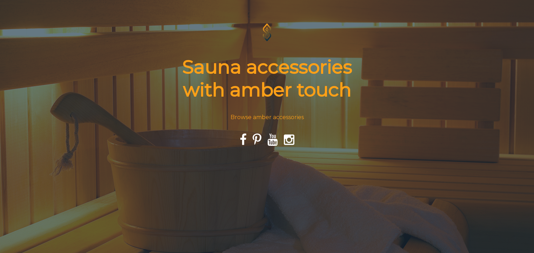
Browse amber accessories (267, 117)
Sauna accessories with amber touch (267, 78)
